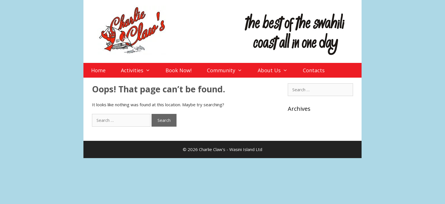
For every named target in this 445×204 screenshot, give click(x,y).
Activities (139, 70)
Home (98, 70)
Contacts (314, 70)
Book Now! (178, 70)
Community (228, 70)
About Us (276, 70)
